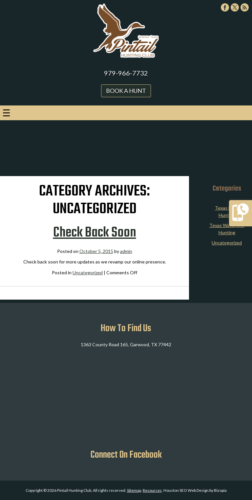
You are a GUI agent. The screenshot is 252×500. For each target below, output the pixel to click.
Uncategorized (88, 272)
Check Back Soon (94, 233)
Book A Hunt (126, 90)
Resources (152, 490)
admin (126, 251)
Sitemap (134, 490)
